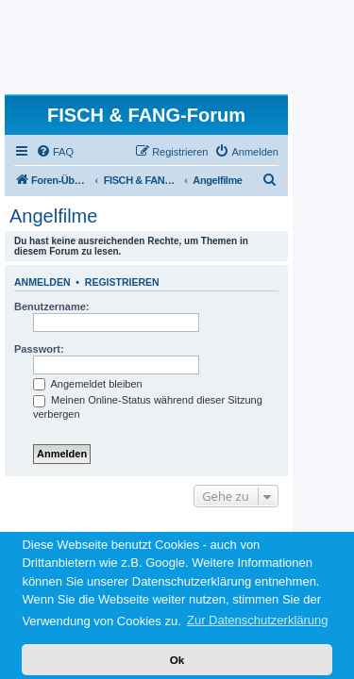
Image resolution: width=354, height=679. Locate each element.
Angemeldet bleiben (88, 383)
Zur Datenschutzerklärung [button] (258, 620)
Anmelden (42, 282)
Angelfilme (53, 216)
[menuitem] (55, 152)
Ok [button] (177, 660)
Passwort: (39, 349)
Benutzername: (51, 306)
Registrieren (122, 282)
